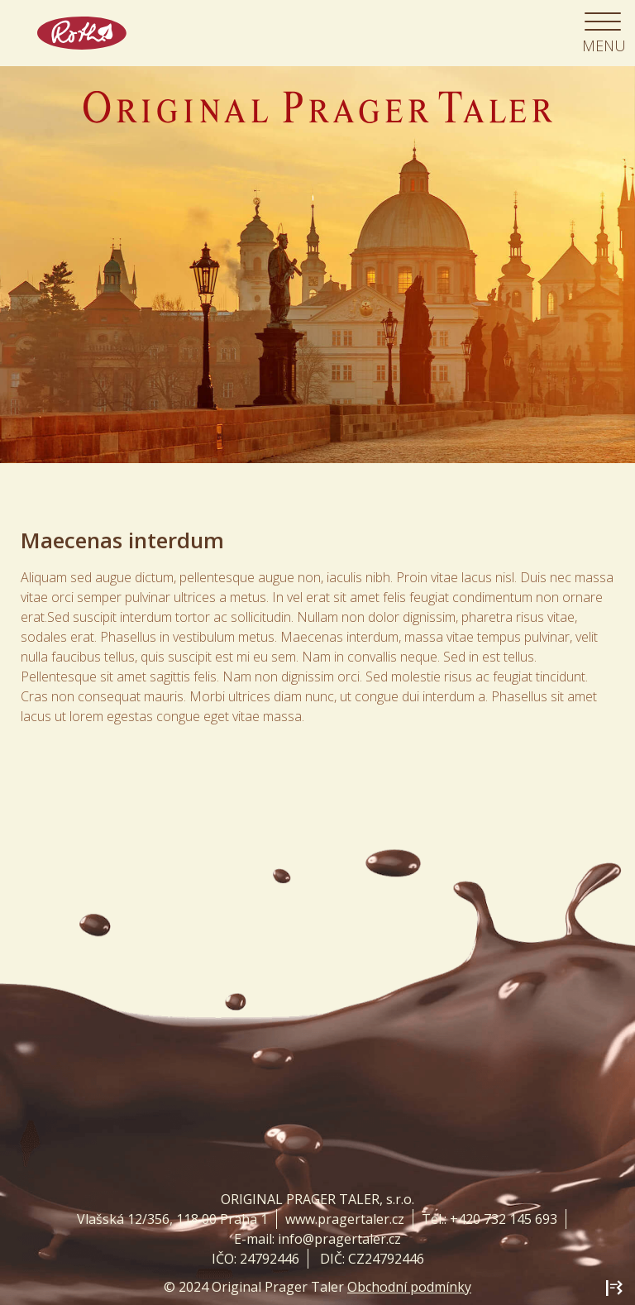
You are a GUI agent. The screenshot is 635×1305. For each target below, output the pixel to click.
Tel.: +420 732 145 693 (489, 1219)
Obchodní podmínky (409, 1287)
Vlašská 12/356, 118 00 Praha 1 (172, 1219)
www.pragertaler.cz (344, 1219)
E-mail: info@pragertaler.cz (317, 1239)
